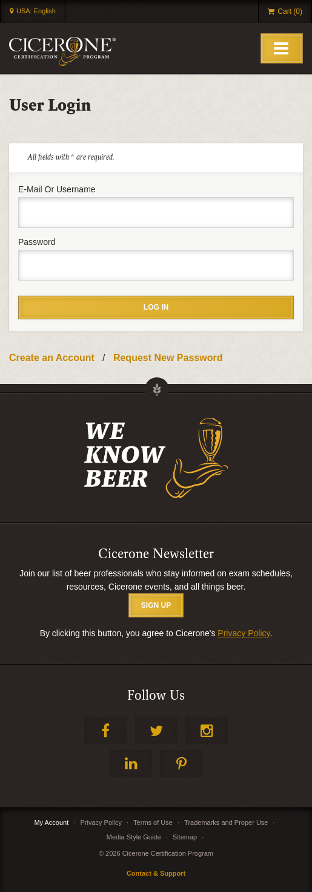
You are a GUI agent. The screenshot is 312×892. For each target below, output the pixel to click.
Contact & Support (156, 873)
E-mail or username (57, 189)
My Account (51, 822)
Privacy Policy (243, 633)
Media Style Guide (134, 837)
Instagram (206, 730)
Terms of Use (153, 822)
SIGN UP (156, 605)
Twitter (156, 730)
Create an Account (52, 358)
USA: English (36, 11)
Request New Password (168, 358)
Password (36, 242)
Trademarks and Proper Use (226, 822)
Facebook (105, 730)
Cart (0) (289, 11)
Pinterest (181, 763)
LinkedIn (131, 763)
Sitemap (185, 837)
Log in (156, 307)
